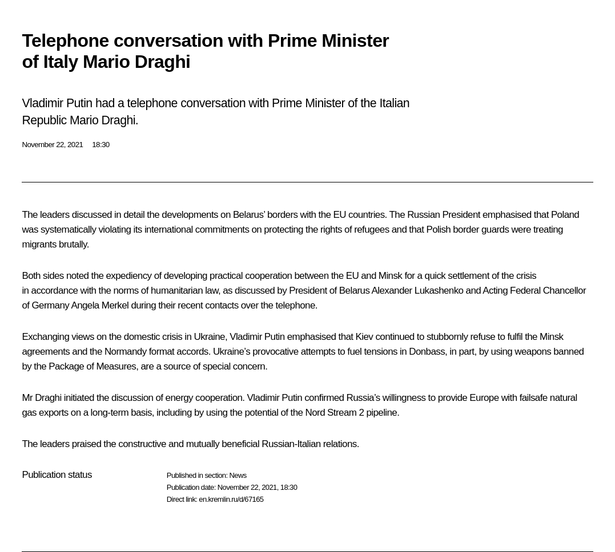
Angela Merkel (99, 305)
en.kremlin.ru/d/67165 (231, 499)
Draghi (48, 397)
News (237, 475)
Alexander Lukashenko (418, 290)
